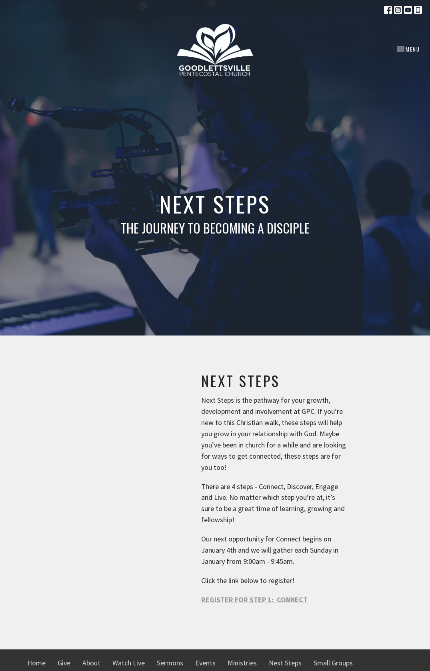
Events (205, 662)
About (91, 662)
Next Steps (285, 662)
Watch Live (128, 662)
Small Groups (333, 662)
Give (64, 662)
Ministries (242, 662)
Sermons (170, 662)
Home (36, 662)
